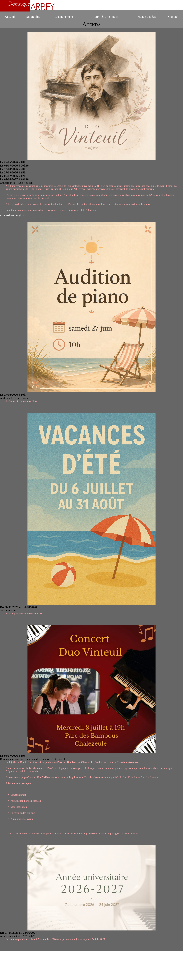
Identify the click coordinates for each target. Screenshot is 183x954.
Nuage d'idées (146, 16)
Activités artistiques (105, 16)
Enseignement (64, 16)
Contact (173, 16)
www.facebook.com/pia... (12, 215)
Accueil (10, 16)
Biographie (33, 16)
